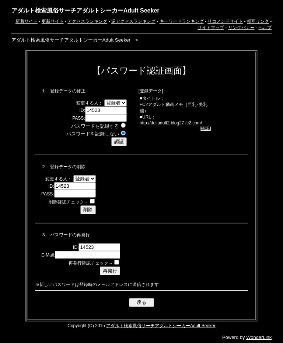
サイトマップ (211, 27)
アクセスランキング (87, 21)
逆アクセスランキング (133, 21)
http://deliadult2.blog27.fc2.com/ (171, 122)
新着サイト (26, 21)
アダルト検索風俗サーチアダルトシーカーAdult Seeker (85, 10)
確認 (205, 128)
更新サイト (53, 21)
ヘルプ (265, 27)
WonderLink (259, 337)
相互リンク (258, 21)
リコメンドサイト (225, 21)
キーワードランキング (182, 21)
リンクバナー (241, 27)
